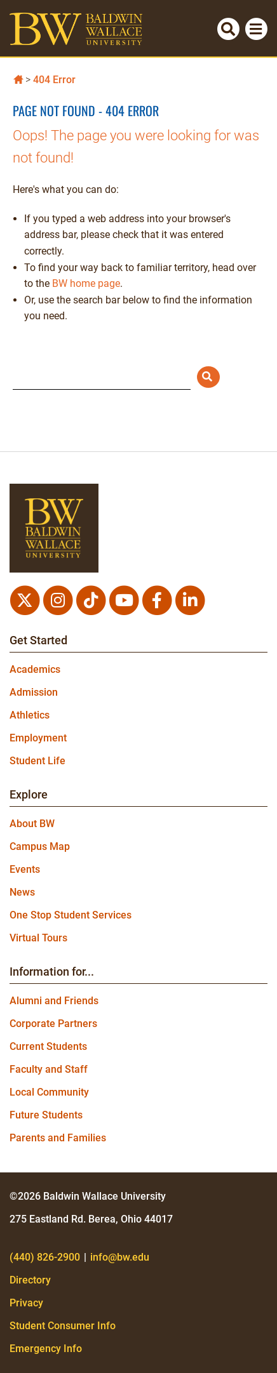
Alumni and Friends (54, 1001)
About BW (32, 824)
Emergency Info (46, 1349)
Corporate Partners (53, 1024)
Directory (30, 1280)
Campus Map (40, 846)
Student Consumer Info (63, 1326)
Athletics (30, 715)
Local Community (49, 1092)
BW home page (86, 283)
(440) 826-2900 (45, 1257)
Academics (35, 669)
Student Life (37, 761)
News (22, 892)
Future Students (46, 1115)
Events (25, 869)
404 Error (54, 80)
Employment (38, 738)
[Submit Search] (208, 377)
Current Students (48, 1046)
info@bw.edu (119, 1257)
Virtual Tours (38, 938)
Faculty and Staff (49, 1069)
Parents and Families (58, 1138)
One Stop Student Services (71, 915)
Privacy (26, 1303)
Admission (34, 692)
